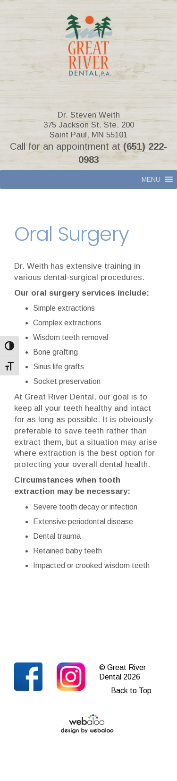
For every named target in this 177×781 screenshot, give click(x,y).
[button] (151, 179)
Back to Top (131, 691)
